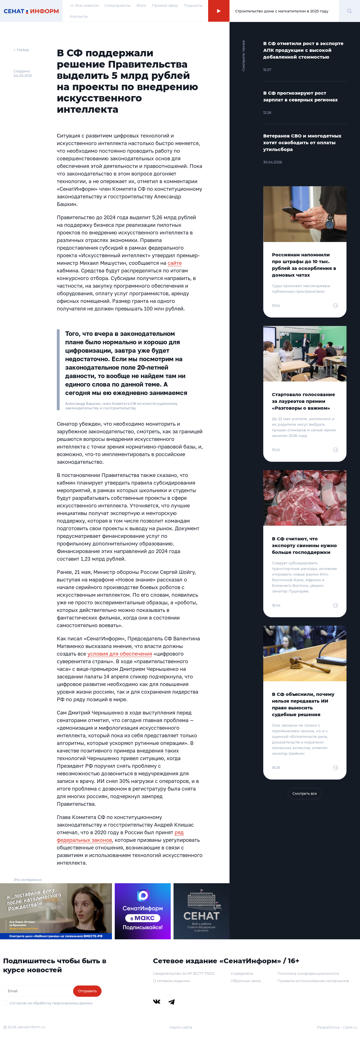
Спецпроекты (117, 5)
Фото (141, 5)
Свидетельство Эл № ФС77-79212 (183, 973)
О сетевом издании (171, 980)
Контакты (79, 16)
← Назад (21, 49)
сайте (175, 263)
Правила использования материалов (313, 980)
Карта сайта (181, 1027)
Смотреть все (304, 793)
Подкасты (193, 5)
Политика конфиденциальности (308, 973)
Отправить (87, 991)
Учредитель (242, 973)
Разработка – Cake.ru (337, 1027)
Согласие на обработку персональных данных (51, 1003)
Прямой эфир (165, 5)
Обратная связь (246, 980)
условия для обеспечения (119, 654)
